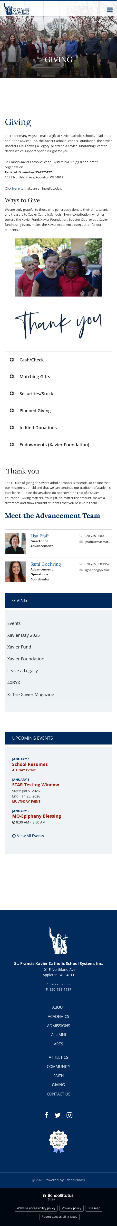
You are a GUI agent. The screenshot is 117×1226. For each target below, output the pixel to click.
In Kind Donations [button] (38, 427)
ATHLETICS (58, 1057)
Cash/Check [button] (32, 360)
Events (14, 623)
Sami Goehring (45, 564)
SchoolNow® (75, 1180)
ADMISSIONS (58, 1025)
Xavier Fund (19, 647)
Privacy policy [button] (71, 1208)
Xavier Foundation (25, 659)
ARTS (58, 1044)
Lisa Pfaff (39, 536)
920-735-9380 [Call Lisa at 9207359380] (94, 536)
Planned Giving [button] (35, 410)
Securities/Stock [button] (36, 393)
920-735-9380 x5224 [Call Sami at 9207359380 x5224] (98, 564)
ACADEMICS (58, 1016)
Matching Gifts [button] (35, 376)
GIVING (58, 1084)
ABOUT (58, 1007)
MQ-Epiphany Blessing (36, 816)
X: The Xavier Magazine (30, 694)
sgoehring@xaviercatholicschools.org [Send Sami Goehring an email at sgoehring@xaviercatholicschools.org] (98, 570)
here (16, 188)
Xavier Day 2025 (32, 636)
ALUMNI (58, 1034)
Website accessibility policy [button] (36, 1208)
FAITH (58, 1075)
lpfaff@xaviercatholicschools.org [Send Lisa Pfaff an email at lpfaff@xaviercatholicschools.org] (98, 542)
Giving (19, 600)
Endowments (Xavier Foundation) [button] (54, 444)
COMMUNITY (58, 1066)
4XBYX (13, 682)
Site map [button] (94, 1208)
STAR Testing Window (35, 785)
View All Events (30, 836)
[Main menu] (109, 9)
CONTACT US (58, 1094)
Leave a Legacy (22, 671)
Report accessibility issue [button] (59, 1216)
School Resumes (30, 764)
